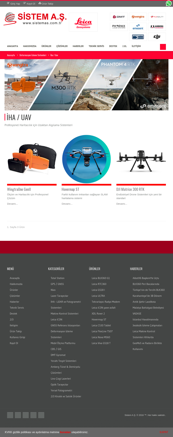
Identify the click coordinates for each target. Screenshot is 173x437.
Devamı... (12, 203)
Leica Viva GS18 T (101, 343)
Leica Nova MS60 (101, 337)
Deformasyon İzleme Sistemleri (33, 55)
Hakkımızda (16, 284)
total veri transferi (92, 426)
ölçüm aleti (119, 420)
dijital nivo (30, 426)
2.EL (124, 46)
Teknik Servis (17, 307)
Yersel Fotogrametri (61, 390)
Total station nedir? (153, 420)
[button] (89, 432)
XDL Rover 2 (98, 313)
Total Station (58, 278)
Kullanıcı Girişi (17, 337)
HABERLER (78, 46)
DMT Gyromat (58, 355)
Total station (10, 420)
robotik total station (104, 420)
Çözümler (15, 295)
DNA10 (139, 423)
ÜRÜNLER (46, 46)
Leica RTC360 (99, 284)
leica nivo (107, 423)
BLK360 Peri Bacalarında (146, 284)
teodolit (25, 420)
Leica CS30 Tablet (101, 325)
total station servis (128, 426)
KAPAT (164, 432)
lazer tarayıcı (160, 423)
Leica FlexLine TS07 (102, 331)
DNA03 (132, 423)
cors (88, 423)
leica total (78, 420)
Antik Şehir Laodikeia (144, 301)
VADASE (137, 313)
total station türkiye (64, 420)
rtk (84, 423)
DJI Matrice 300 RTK (130, 189)
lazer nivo (149, 423)
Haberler (14, 301)
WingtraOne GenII (19, 189)
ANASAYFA (12, 46)
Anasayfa (11, 55)
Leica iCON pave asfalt (104, 307)
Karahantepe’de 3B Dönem (147, 295)
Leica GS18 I (98, 290)
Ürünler (14, 290)
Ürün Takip (16, 331)
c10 (6, 426)
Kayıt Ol (14, 343)
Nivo (53, 290)
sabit (93, 423)
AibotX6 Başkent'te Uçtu (146, 278)
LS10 (119, 423)
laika (92, 420)
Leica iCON (56, 319)
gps (142, 420)
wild (47, 426)
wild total (66, 426)
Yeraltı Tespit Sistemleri (63, 360)
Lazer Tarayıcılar (59, 295)
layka (86, 420)
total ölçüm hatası (109, 426)
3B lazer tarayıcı (17, 426)
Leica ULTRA (98, 295)
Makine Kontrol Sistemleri (65, 313)
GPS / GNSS (57, 284)
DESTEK (113, 46)
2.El (12, 319)
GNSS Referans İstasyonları (65, 325)
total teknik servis (145, 426)
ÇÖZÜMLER (62, 46)
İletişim (14, 325)
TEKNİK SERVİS (96, 46)
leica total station (46, 420)
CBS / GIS (56, 349)
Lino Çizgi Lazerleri (61, 378)
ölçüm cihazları (132, 420)
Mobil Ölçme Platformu (63, 343)
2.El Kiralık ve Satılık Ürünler (66, 396)
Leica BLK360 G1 (101, 278)
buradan (65, 432)
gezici (99, 423)
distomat (33, 420)
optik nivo (40, 426)
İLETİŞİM (136, 46)
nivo (115, 423)
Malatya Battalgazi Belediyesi (148, 307)
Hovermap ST (70, 189)
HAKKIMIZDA (29, 46)
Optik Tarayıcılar (59, 384)
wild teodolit (55, 426)
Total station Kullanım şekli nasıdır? (65, 423)
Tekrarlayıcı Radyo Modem (106, 301)
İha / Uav (54, 55)
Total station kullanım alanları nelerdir (30, 423)
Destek (13, 313)
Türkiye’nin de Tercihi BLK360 (149, 290)
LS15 (125, 423)
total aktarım (77, 426)
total (19, 420)
